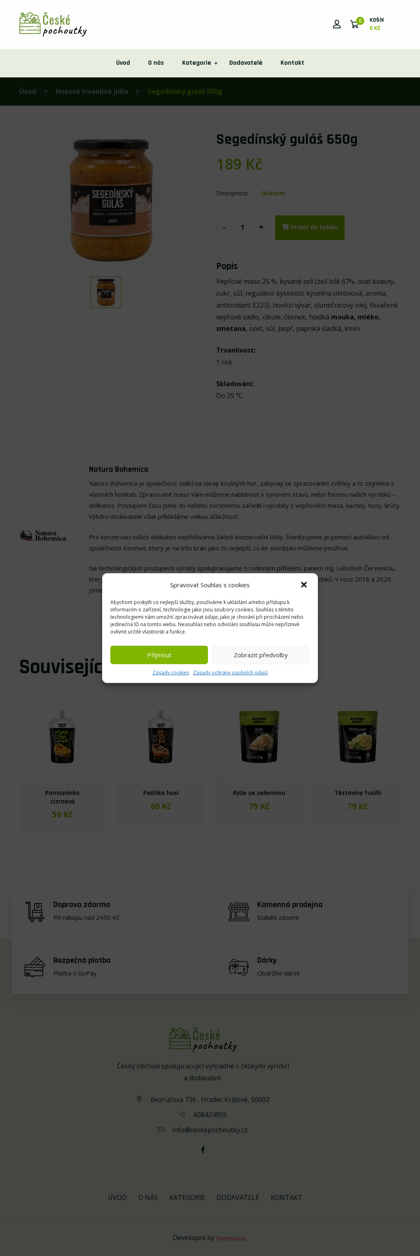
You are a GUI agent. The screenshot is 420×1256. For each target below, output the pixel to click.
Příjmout (159, 655)
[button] (305, 585)
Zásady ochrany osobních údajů (230, 672)
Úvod (123, 63)
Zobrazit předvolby (261, 655)
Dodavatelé (245, 63)
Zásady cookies (171, 672)
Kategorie (196, 63)
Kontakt (292, 63)
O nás (156, 63)
